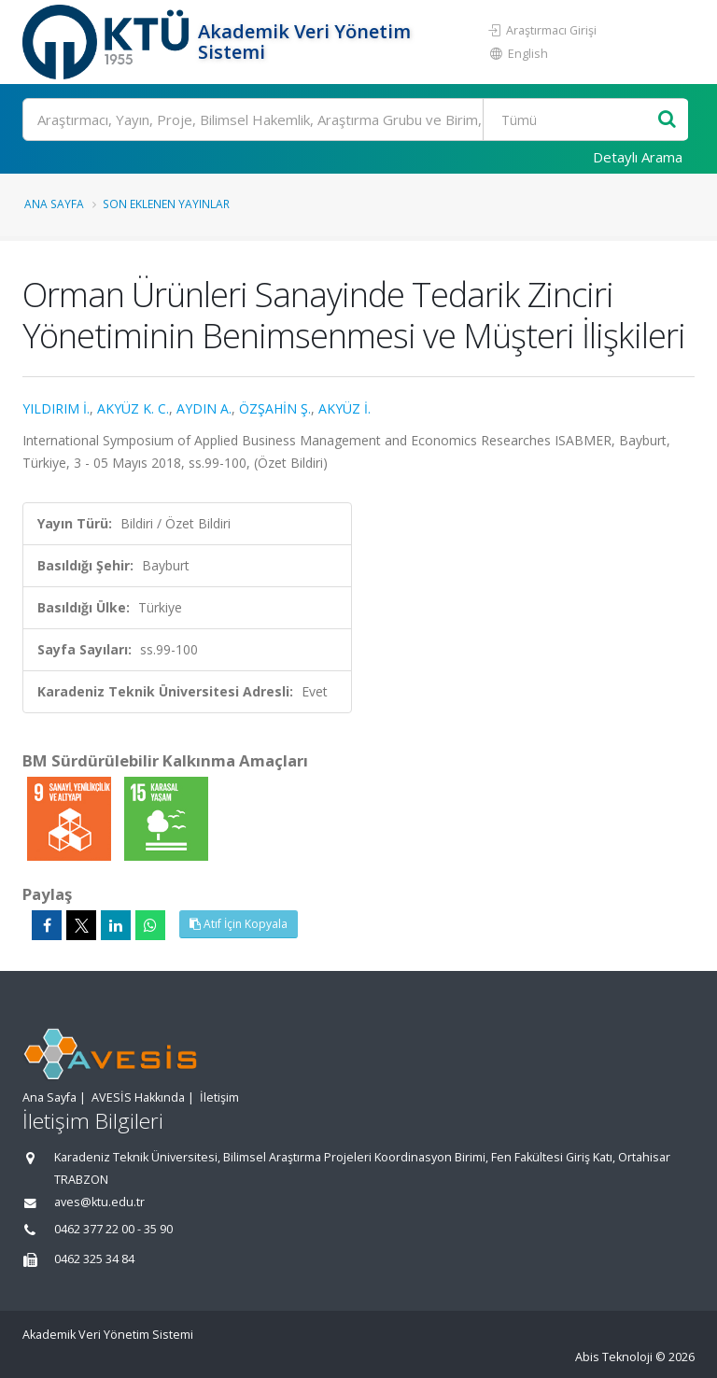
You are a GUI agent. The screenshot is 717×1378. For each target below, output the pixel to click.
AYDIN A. (204, 408)
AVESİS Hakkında (138, 1097)
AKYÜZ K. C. (133, 408)
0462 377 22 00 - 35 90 (113, 1229)
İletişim (219, 1097)
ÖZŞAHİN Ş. (275, 408)
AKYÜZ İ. (344, 408)
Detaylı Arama (637, 157)
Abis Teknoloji (614, 1357)
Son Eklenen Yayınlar (166, 203)
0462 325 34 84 (94, 1259)
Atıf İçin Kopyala (239, 924)
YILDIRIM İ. (56, 408)
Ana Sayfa (54, 203)
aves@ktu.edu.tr (99, 1202)
